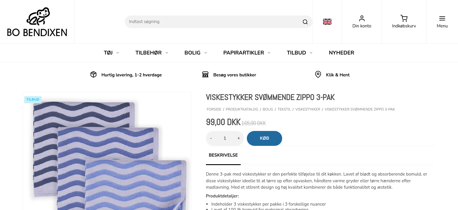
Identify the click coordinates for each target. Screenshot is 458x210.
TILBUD (300, 52)
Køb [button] (264, 138)
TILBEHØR (152, 52)
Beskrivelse (223, 155)
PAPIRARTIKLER (247, 52)
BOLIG (196, 52)
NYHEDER (341, 52)
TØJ (111, 52)
